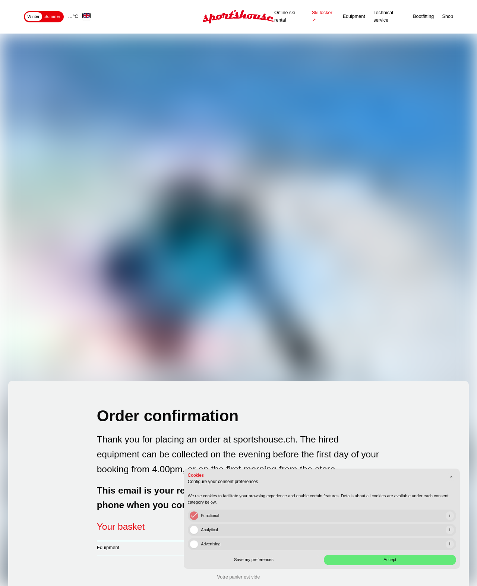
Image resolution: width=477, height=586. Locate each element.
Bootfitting (423, 16)
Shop (447, 16)
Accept (414, 552)
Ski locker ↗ (322, 16)
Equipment (354, 16)
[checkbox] (313, 508)
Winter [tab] (34, 16)
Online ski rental (284, 16)
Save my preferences (341, 552)
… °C (73, 16)
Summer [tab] (52, 16)
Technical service (383, 16)
